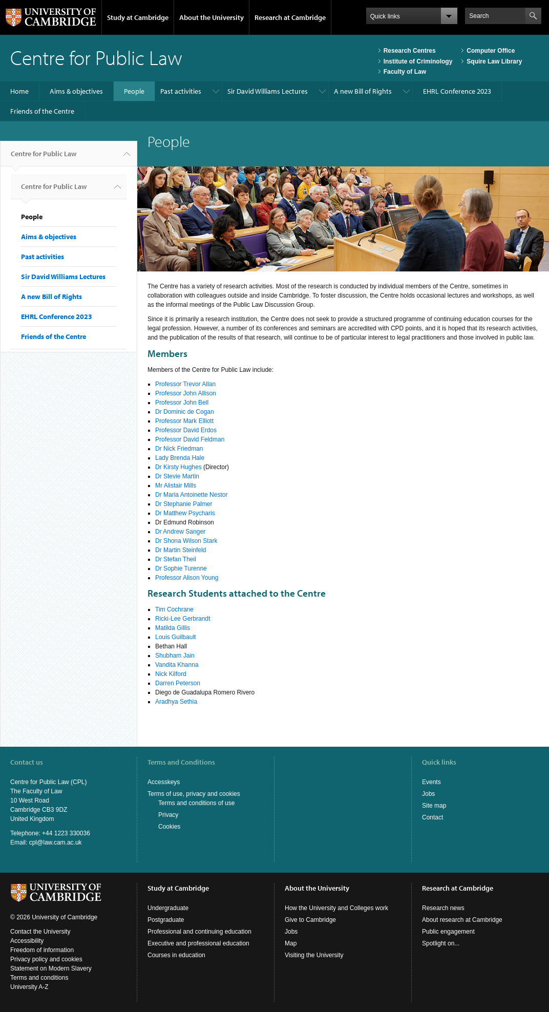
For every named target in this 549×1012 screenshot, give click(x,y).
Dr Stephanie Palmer (183, 504)
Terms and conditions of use (196, 803)
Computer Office (491, 50)
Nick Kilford (170, 674)
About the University (211, 17)
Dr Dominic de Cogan (184, 411)
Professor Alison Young (186, 577)
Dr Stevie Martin (177, 476)
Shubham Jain (175, 655)
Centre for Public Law (43, 157)
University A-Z (29, 986)
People (134, 91)
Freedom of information (42, 950)
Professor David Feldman (189, 439)
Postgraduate (165, 919)
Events (431, 782)
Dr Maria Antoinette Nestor (191, 494)
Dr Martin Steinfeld (180, 550)
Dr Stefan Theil (175, 559)
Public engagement (448, 931)
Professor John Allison (185, 393)
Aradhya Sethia (176, 701)
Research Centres (410, 50)
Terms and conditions (39, 977)
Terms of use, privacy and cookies (193, 793)
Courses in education (176, 955)
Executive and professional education (198, 943)
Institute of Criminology (418, 61)
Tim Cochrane (174, 609)
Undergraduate (167, 908)
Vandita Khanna (177, 664)
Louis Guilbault (175, 637)
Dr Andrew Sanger (180, 531)
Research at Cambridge (290, 17)
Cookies (169, 826)
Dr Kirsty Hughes (178, 467)
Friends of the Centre (42, 111)
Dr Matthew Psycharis (185, 513)
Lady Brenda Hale (179, 457)
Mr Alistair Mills (175, 485)
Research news (443, 908)
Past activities (180, 91)
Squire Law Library (494, 61)
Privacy (168, 814)
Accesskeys (163, 782)
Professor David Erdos (186, 430)
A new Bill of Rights (363, 91)
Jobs (428, 793)
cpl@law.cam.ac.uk (55, 842)
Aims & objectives (76, 91)
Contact (432, 817)
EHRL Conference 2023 (457, 91)
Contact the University (40, 931)
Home (19, 91)
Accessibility (27, 940)
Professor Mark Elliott (184, 421)
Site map (434, 805)
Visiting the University (314, 955)
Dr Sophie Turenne (181, 568)
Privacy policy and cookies (46, 959)
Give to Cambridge (310, 919)
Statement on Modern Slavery (51, 968)
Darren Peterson (177, 683)
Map (291, 943)
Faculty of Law (405, 71)
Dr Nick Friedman (179, 448)
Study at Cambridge (137, 17)
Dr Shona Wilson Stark (186, 540)
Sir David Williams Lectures (267, 91)
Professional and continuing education (199, 931)
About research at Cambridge (462, 919)
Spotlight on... (440, 943)
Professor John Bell (181, 402)
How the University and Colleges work (336, 908)
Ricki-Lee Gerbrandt (182, 618)
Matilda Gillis (172, 627)
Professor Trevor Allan (185, 384)
